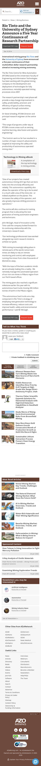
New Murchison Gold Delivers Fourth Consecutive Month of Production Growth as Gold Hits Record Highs (26, 427)
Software (8, 678)
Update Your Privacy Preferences (20, 759)
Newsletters (25, 673)
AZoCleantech (10, 640)
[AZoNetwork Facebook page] (20, 730)
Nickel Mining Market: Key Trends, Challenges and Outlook (26, 485)
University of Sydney (14, 59)
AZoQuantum (25, 635)
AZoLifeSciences (26, 643)
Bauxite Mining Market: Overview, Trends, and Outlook (26, 525)
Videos (7, 670)
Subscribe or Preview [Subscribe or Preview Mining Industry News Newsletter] (19, 610)
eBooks (7, 667)
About (7, 681)
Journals (8, 676)
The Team (24, 678)
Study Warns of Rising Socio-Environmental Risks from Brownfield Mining (26, 415)
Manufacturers (26, 667)
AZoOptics (9, 643)
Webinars (24, 659)
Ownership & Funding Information (12, 707)
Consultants (25, 662)
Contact (8, 687)
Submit (35, 361)
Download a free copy (20, 171)
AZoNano (8, 635)
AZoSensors (25, 632)
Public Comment (32, 355)
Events (7, 673)
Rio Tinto (31, 56)
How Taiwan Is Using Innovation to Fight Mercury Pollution (20, 549)
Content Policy (10, 703)
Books (7, 664)
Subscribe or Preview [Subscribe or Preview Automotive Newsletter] (19, 600)
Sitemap (8, 700)
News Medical (26, 640)
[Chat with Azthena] (35, 761)
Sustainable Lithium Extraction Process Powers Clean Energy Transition (25, 439)
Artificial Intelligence (19, 587)
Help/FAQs (24, 676)
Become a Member (27, 670)
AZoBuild (8, 646)
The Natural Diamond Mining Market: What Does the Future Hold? (26, 495)
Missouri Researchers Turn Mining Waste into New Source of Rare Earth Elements (27, 374)
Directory (8, 662)
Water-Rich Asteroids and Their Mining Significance (27, 514)
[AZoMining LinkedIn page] (16, 730)
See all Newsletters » (10, 618)
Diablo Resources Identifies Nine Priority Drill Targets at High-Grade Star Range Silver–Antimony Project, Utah (27, 387)
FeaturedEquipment (20, 366)
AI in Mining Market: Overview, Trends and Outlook (26, 505)
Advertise (8, 690)
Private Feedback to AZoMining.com (25, 357)
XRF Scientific (10, 574)
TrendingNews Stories (8, 366)
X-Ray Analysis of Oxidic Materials (17, 558)
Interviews (24, 656)
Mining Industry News (20, 608)
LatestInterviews (33, 366)
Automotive (16, 598)
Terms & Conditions (12, 692)
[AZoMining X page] (25, 730)
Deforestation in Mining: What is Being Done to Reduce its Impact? (27, 535)
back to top (34, 714)
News (13, 20)
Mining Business (23, 20)
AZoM (7, 632)
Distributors (25, 664)
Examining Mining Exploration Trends (19, 570)
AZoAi (23, 637)
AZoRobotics (9, 637)
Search (7, 684)
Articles (8, 659)
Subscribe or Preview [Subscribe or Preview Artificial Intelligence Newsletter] (19, 589)
